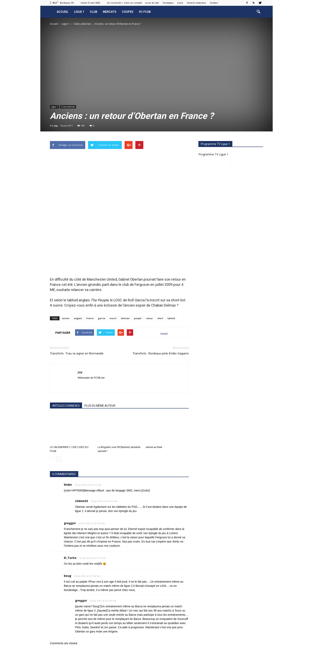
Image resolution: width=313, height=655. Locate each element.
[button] (258, 12)
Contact (214, 3)
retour (149, 318)
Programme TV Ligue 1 (213, 154)
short (160, 318)
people (138, 318)
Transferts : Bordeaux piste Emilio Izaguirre (161, 353)
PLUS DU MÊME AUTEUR (99, 405)
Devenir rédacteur (196, 3)
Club (93, 11)
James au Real (153, 447)
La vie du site (152, 3)
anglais (78, 318)
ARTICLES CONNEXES (66, 405)
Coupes (127, 11)
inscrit (113, 318)
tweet (164, 333)
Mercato (109, 11)
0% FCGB (145, 11)
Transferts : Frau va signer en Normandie (76, 353)
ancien (65, 318)
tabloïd (171, 318)
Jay (56, 125)
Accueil (62, 11)
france (90, 318)
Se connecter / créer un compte (124, 3)
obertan (125, 318)
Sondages (168, 3)
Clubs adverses (68, 106)
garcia (101, 318)
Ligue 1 (79, 11)
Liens (180, 3)
